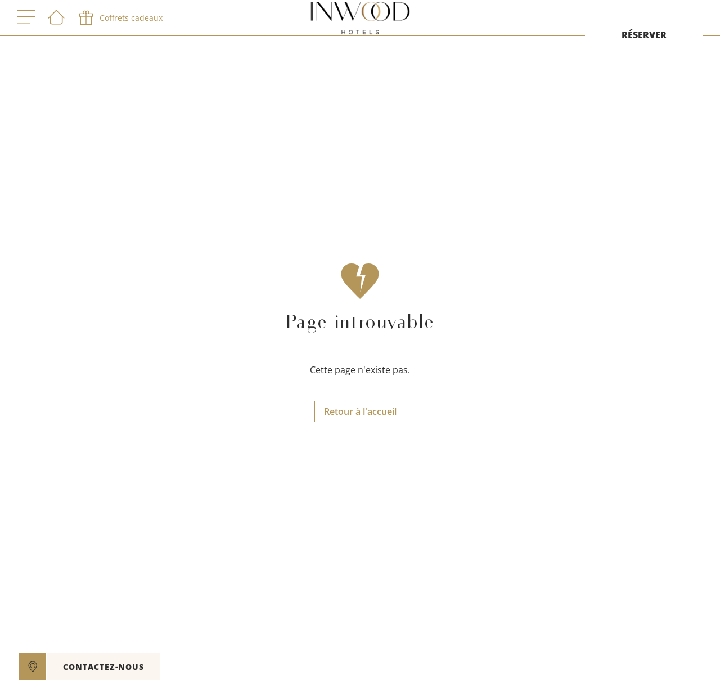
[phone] (120, 18)
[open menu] (26, 17)
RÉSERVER (644, 35)
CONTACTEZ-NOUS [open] (103, 666)
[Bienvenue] (56, 18)
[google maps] (32, 666)
